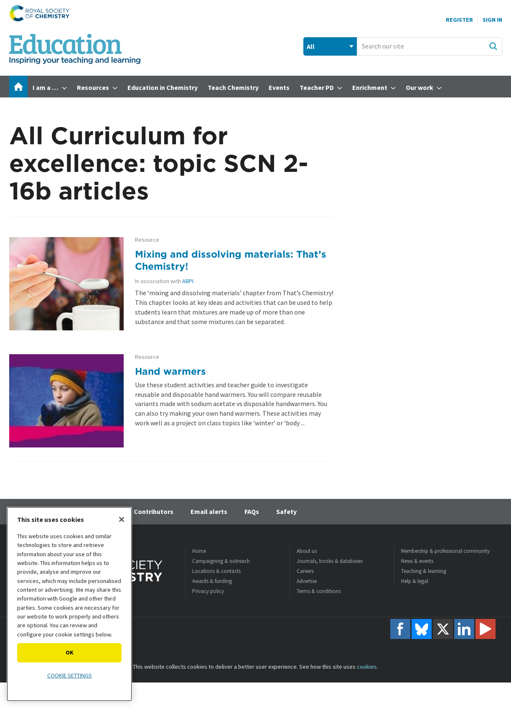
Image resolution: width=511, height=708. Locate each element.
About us (307, 551)
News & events (417, 561)
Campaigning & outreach (221, 561)
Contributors (153, 511)
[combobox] (429, 46)
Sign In (492, 19)
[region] (69, 604)
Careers (305, 571)
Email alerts (209, 511)
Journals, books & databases (330, 561)
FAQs (251, 511)
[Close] (121, 519)
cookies (367, 666)
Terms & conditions (319, 591)
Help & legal (414, 581)
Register (459, 19)
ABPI (187, 281)
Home (199, 551)
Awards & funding (212, 581)
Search (493, 46)
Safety (286, 511)
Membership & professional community (445, 551)
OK (70, 652)
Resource (147, 240)
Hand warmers (170, 371)
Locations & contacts (216, 571)
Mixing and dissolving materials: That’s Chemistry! (230, 260)
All (311, 46)
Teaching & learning (423, 571)
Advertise (307, 581)
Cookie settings (69, 675)
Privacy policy (208, 591)
